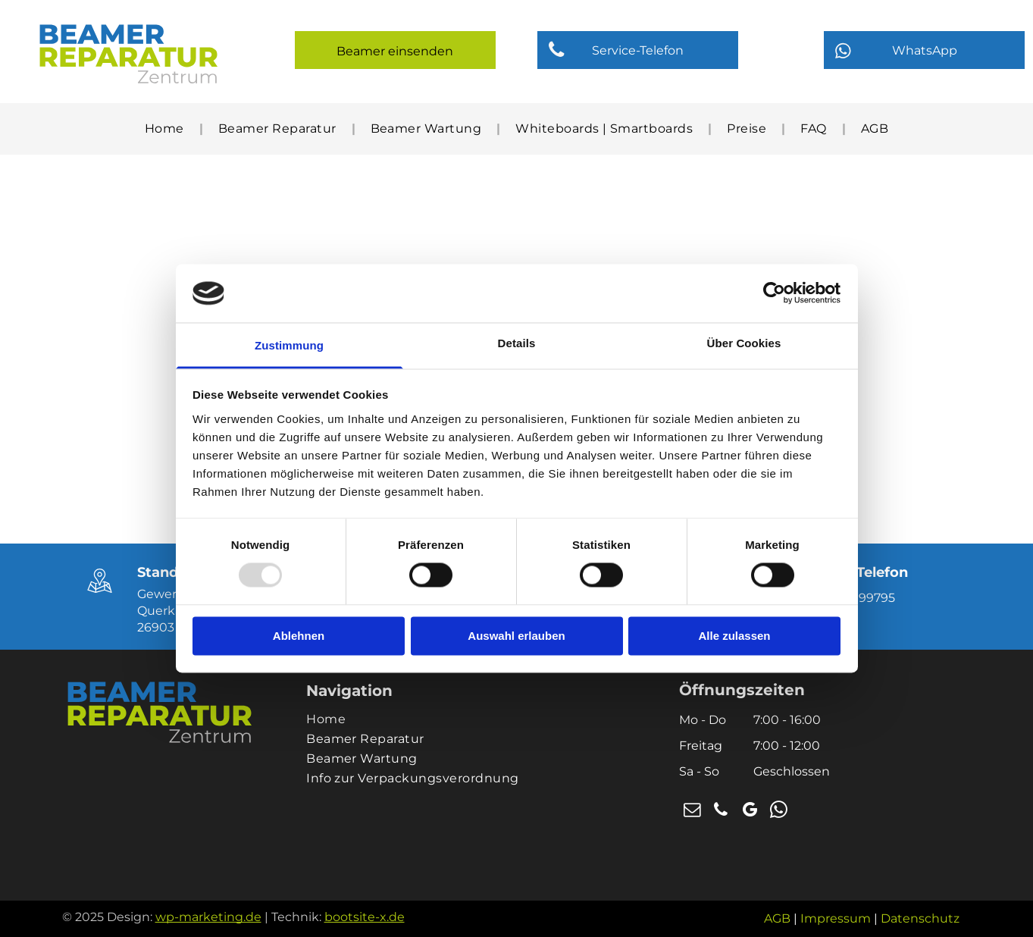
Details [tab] (517, 343)
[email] (692, 811)
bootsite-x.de (364, 917)
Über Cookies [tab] (744, 343)
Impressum (835, 918)
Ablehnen (298, 635)
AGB (777, 918)
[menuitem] (166, 128)
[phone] (721, 811)
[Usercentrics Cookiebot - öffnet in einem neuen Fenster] (774, 293)
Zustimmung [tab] (289, 345)
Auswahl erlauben (516, 635)
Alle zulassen (734, 635)
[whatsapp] (778, 811)
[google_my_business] (749, 811)
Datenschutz (920, 918)
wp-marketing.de (208, 917)
